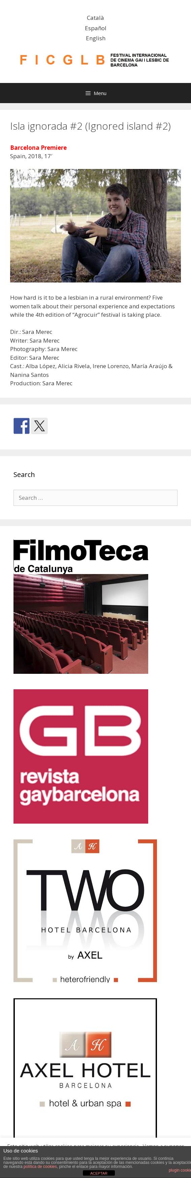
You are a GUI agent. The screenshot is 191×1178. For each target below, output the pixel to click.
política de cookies (40, 1166)
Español (95, 28)
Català (95, 17)
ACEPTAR (98, 1173)
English (95, 38)
